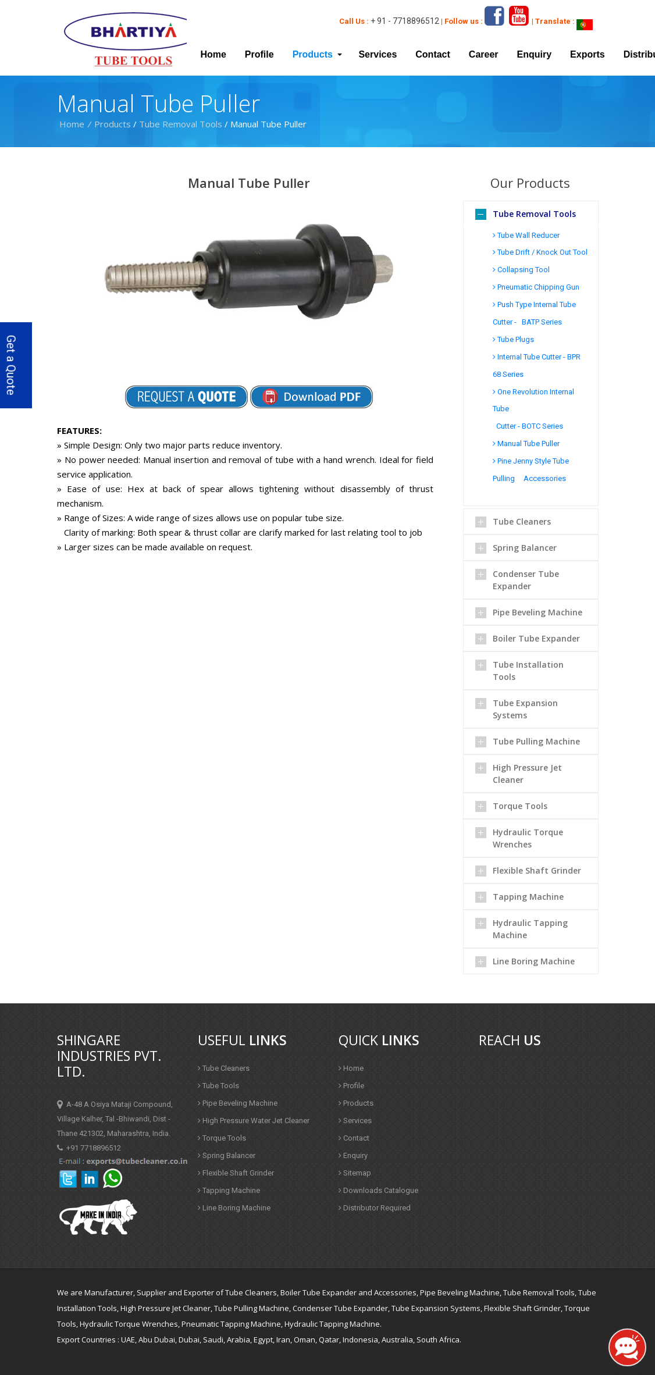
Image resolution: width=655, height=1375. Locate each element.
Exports (587, 54)
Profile (259, 54)
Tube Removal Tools (180, 124)
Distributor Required (375, 1207)
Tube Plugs (513, 339)
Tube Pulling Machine (536, 741)
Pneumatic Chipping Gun (536, 287)
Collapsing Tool (521, 269)
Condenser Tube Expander (526, 580)
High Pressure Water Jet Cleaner (253, 1120)
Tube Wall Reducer (526, 235)
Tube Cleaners (522, 521)
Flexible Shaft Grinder (537, 870)
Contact (432, 54)
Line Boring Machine (534, 961)
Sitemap (355, 1173)
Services (377, 54)
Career (484, 54)
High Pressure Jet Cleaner (527, 773)
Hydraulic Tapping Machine (530, 929)
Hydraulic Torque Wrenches (528, 838)
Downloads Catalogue (378, 1190)
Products (112, 124)
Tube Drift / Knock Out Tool (540, 252)
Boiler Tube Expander (536, 638)
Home (213, 54)
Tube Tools (218, 1085)
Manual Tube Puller (526, 443)
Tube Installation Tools (528, 670)
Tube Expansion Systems (525, 709)
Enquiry (534, 54)
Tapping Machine (528, 896)
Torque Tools (520, 805)
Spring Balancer (525, 547)
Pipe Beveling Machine (537, 612)
